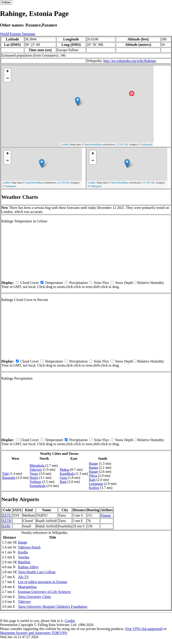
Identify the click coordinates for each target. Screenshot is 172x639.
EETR (6, 521)
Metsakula (37, 465)
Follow (6, 2)
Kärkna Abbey (28, 567)
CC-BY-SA (122, 144)
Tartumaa (28, 34)
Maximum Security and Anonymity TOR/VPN (33, 633)
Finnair (106, 515)
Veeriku (23, 557)
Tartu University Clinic (34, 597)
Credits (69, 621)
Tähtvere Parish (29, 547)
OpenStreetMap (92, 144)
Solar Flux (101, 283)
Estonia (15, 34)
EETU (7, 515)
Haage (93, 463)
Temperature (54, 283)
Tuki (5, 473)
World (4, 34)
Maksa (64, 469)
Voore (34, 473)
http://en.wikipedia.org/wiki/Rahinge (129, 61)
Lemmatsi (96, 484)
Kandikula (67, 473)
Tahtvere (36, 469)
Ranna (93, 467)
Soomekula (38, 486)
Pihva (93, 476)
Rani (63, 482)
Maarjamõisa (27, 587)
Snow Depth (124, 283)
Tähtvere (24, 602)
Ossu (63, 478)
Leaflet (65, 144)
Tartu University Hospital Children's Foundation (52, 606)
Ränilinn (24, 562)
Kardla (23, 552)
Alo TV (23, 577)
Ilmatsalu (8, 478)
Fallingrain (147, 144)
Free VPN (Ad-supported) (144, 629)
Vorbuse (35, 482)
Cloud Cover (29, 283)
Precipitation (78, 283)
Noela (34, 478)
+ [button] (7, 71)
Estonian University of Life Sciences (44, 592)
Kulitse (94, 488)
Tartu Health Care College (37, 572)
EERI (6, 526)
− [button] (7, 78)
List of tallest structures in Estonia (42, 582)
